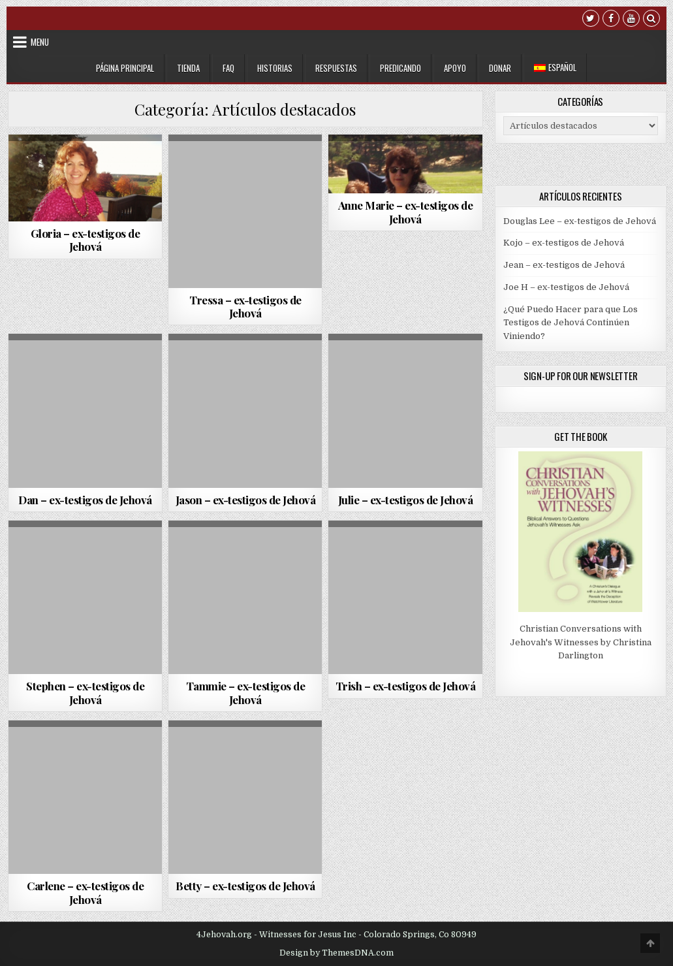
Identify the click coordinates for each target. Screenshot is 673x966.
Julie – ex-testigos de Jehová (405, 499)
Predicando (400, 67)
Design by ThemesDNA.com (336, 953)
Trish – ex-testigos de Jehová (406, 686)
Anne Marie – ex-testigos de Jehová (405, 211)
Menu (40, 41)
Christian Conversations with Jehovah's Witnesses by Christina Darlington (580, 642)
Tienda (188, 67)
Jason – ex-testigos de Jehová (246, 499)
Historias (274, 67)
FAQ (228, 67)
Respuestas (336, 67)
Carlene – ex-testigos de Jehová (85, 892)
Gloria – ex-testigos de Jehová (85, 239)
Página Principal (125, 67)
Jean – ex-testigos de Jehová (564, 265)
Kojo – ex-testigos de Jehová (563, 243)
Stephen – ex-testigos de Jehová (85, 692)
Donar (500, 67)
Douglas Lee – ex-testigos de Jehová (579, 221)
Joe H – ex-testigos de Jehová (566, 287)
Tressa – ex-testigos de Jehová (245, 306)
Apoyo (455, 67)
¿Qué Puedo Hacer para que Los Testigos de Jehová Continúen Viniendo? (570, 323)
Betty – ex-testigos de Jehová (245, 885)
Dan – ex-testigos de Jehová (85, 499)
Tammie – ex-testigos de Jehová (245, 692)
